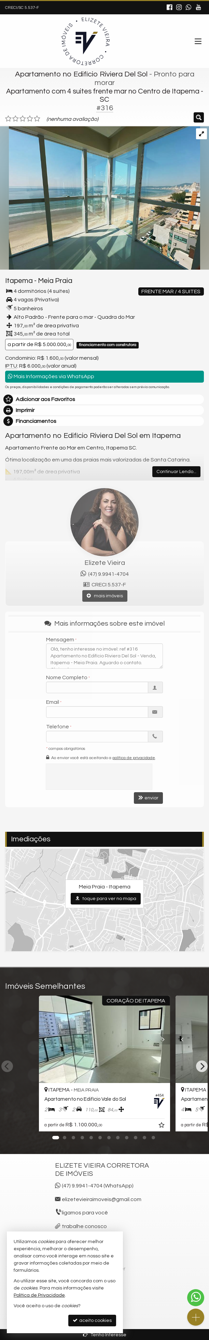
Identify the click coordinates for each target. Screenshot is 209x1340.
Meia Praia (55, 280)
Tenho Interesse (104, 1334)
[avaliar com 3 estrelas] (22, 118)
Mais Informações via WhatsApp (51, 376)
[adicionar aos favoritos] (162, 1126)
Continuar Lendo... (176, 471)
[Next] (202, 1066)
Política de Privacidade (39, 1295)
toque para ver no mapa (105, 898)
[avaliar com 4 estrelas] (30, 118)
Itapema (19, 280)
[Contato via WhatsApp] (195, 1297)
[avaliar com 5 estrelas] (37, 118)
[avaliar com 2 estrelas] (15, 118)
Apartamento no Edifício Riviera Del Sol (81, 74)
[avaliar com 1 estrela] (8, 118)
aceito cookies (92, 1320)
